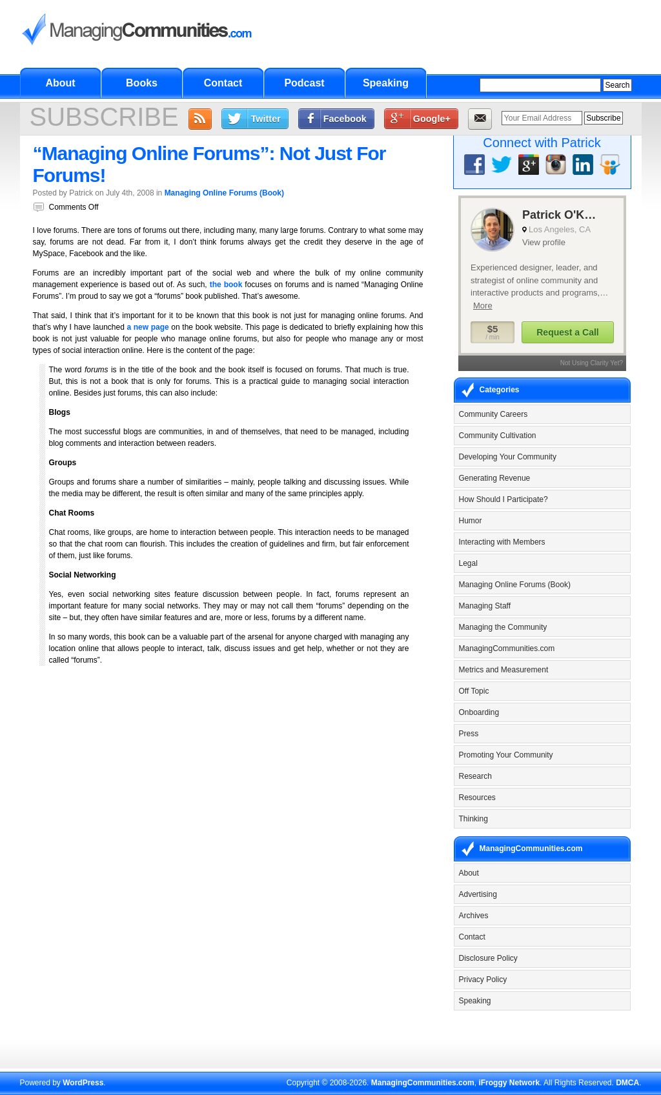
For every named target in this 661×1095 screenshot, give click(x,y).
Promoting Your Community (506, 754)
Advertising (478, 894)
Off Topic (474, 691)
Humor (470, 520)
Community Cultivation (497, 435)
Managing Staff (485, 605)
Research (475, 776)
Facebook (345, 119)
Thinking (473, 818)
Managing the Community (503, 627)
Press (469, 733)
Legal (468, 563)
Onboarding (479, 712)
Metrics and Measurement (504, 669)
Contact (223, 82)
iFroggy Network (509, 1082)
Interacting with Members (502, 542)
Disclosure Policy (488, 958)
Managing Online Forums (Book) (224, 192)
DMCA (627, 1082)
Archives (474, 915)
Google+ (432, 119)
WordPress (83, 1082)
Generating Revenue (495, 478)
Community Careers (493, 414)
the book (226, 284)
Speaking (386, 82)
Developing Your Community (507, 456)
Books (142, 82)
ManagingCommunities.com (507, 648)
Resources (477, 797)
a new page (147, 327)
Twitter (266, 119)
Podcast (304, 82)
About (60, 82)
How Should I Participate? (503, 499)
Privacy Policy (483, 979)
